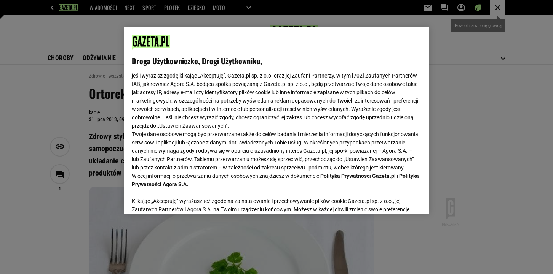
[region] (276, 120)
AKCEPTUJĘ (395, 199)
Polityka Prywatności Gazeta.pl (358, 176)
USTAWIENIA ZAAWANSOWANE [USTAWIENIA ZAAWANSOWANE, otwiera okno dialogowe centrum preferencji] (181, 198)
